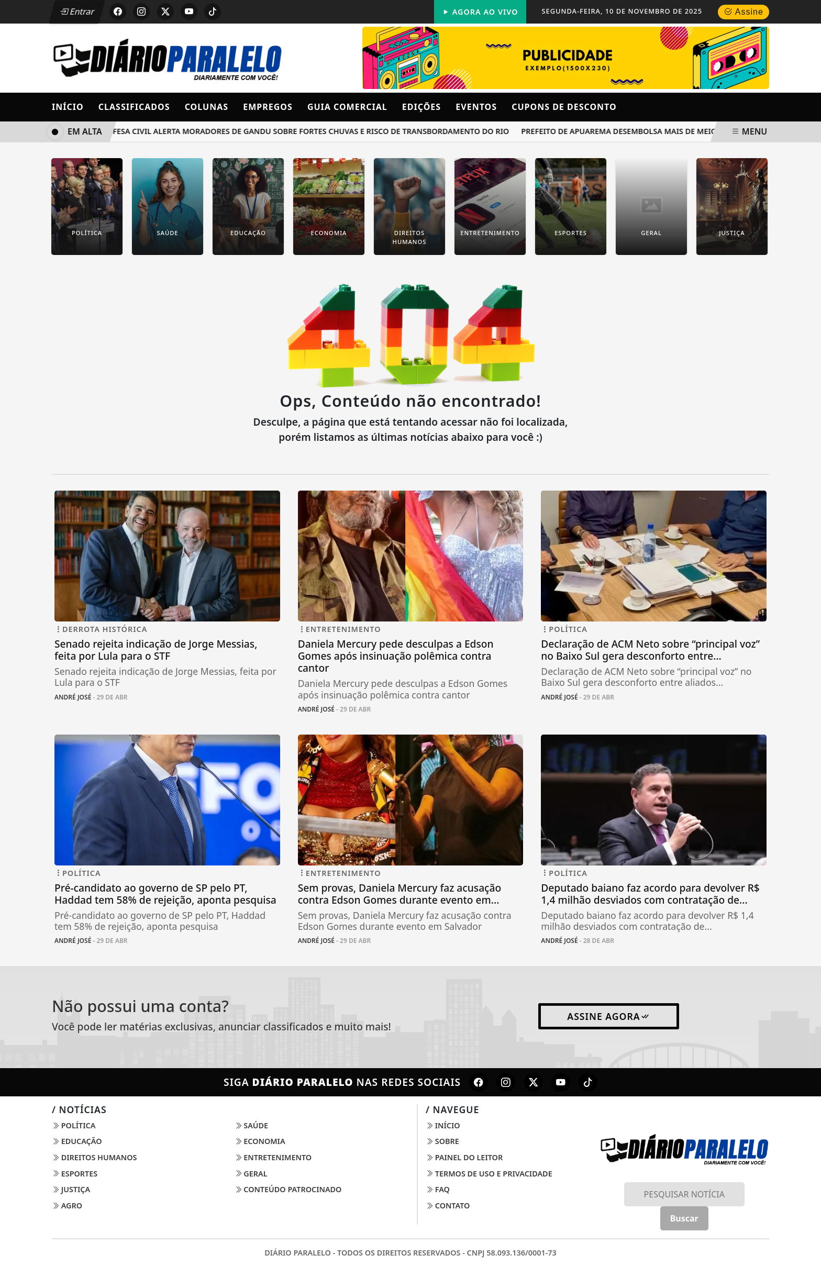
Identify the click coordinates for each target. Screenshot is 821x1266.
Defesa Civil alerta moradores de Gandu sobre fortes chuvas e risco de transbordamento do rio (310, 131)
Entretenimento (273, 1157)
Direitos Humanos (94, 1157)
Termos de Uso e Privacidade (489, 1174)
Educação (77, 1141)
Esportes (74, 1174)
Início (68, 107)
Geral (251, 1174)
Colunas (206, 107)
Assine (743, 11)
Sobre (442, 1141)
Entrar (77, 11)
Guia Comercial (347, 107)
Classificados (134, 107)
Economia (260, 1141)
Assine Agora (608, 1016)
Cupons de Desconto (564, 107)
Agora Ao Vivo (480, 12)
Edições (421, 107)
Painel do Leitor (464, 1157)
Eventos (476, 107)
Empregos (268, 107)
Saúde (252, 1125)
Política (73, 1125)
